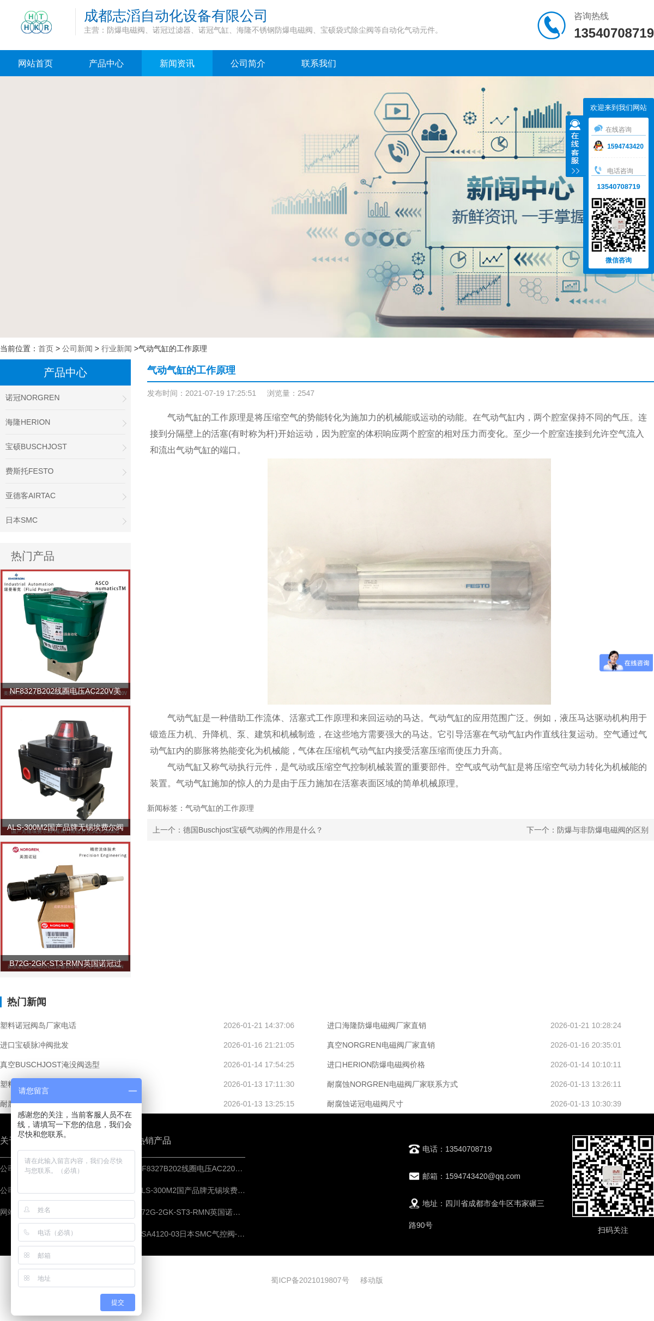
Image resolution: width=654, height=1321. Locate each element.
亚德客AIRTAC (65, 495)
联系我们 (318, 63)
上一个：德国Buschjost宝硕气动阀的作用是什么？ (238, 829)
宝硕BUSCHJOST (65, 446)
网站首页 (35, 63)
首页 (45, 348)
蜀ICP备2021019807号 (310, 1280)
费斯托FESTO (65, 471)
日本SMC (65, 520)
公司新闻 (77, 348)
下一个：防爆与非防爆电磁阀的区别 (587, 829)
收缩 (575, 147)
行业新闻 (116, 348)
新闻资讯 (177, 63)
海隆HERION (65, 422)
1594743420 (619, 146)
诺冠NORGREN (65, 397)
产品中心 (106, 63)
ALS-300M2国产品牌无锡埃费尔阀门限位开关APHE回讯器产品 (243, 1190)
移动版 (371, 1280)
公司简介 (248, 63)
